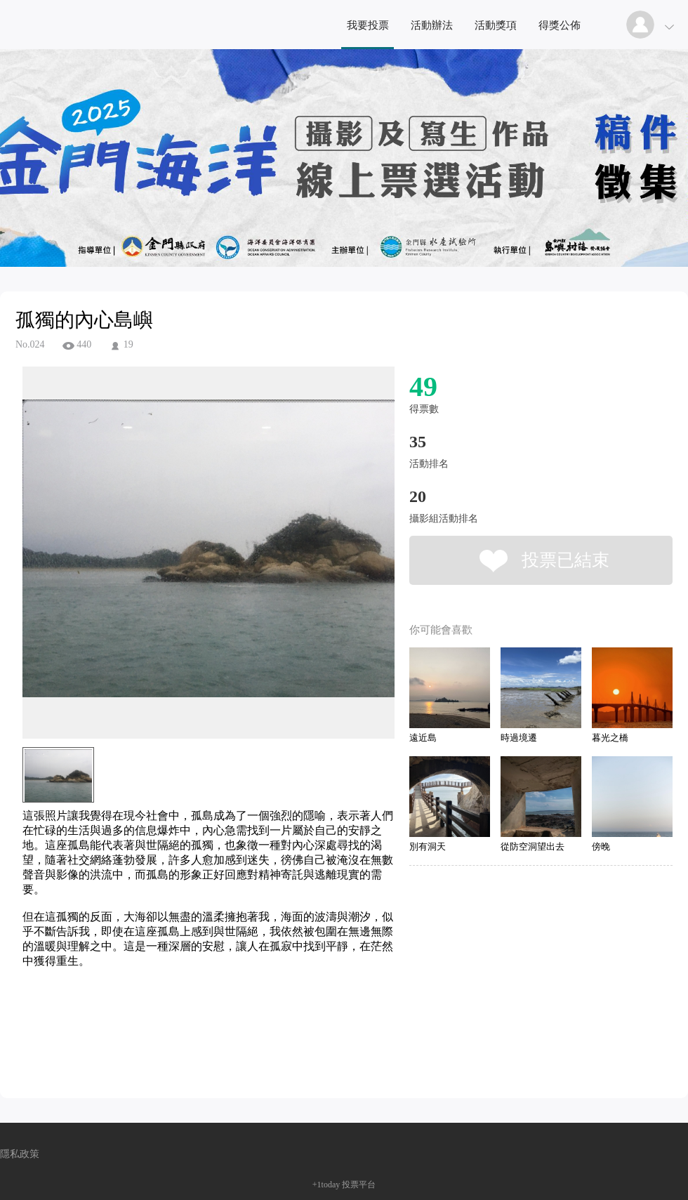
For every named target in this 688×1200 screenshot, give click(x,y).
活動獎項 (496, 25)
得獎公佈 (559, 25)
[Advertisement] (186, 1032)
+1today (326, 1184)
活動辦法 (432, 25)
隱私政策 (19, 1154)
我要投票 (368, 25)
